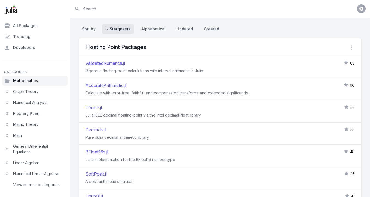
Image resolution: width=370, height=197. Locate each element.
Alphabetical (153, 29)
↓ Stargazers (118, 29)
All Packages (21, 25)
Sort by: (90, 29)
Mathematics (21, 80)
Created (211, 29)
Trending (17, 36)
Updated (185, 29)
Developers (19, 47)
